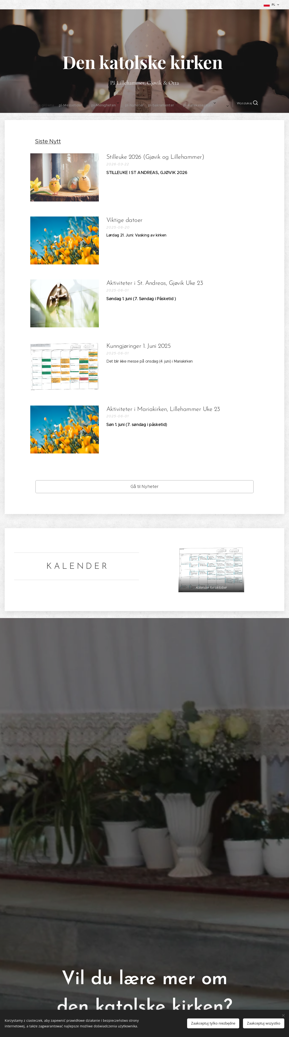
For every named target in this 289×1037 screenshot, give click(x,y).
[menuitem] (77, 103)
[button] (202, 103)
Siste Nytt (48, 141)
